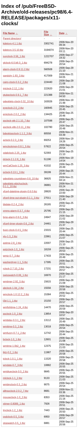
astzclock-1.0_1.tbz (13, 249)
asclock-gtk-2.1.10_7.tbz (16, 120)
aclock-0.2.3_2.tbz (13, 140)
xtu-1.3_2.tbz (10, 236)
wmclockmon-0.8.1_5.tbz (16, 146)
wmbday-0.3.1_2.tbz (14, 320)
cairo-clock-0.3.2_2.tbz (15, 82)
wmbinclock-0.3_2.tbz (15, 384)
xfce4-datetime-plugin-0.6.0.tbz (20, 191)
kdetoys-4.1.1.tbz (12, 43)
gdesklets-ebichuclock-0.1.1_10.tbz (15, 185)
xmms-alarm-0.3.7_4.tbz (16, 210)
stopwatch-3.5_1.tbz (14, 423)
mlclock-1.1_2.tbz (12, 378)
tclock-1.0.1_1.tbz (12, 358)
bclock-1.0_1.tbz (12, 339)
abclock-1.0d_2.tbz (13, 288)
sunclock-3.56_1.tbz (14, 56)
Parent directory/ (12, 38)
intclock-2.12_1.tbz (13, 88)
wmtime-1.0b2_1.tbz (14, 346)
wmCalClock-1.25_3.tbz (16, 165)
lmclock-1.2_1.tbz (12, 410)
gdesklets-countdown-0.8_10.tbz (21, 178)
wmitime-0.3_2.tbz (13, 326)
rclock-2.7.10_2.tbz (13, 268)
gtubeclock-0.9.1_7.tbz (15, 95)
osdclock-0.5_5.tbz (13, 416)
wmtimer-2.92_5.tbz (14, 281)
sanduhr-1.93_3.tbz (13, 75)
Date (61, 33)
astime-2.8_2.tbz (12, 243)
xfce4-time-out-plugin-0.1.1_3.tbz (21, 198)
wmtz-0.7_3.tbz (11, 255)
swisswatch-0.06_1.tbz (15, 275)
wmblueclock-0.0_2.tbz (15, 371)
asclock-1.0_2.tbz (12, 313)
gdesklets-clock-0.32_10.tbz (18, 101)
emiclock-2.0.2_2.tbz (14, 114)
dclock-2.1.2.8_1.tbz (14, 159)
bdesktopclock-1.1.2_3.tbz (17, 133)
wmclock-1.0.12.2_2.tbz (16, 294)
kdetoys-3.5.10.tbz (13, 50)
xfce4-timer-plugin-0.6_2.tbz (18, 223)
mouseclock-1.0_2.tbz (15, 397)
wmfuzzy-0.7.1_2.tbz (14, 333)
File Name (9, 33)
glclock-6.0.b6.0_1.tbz (15, 62)
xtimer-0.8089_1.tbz (14, 403)
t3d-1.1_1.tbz (10, 300)
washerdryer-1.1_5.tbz (15, 262)
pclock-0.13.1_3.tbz (14, 172)
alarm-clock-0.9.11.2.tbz (16, 69)
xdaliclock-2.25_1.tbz (14, 153)
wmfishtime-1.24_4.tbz (15, 307)
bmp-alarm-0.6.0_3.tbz (15, 217)
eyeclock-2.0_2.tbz (13, 108)
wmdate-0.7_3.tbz (13, 365)
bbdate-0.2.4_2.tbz (13, 204)
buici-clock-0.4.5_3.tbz (15, 230)
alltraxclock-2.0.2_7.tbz (15, 391)
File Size (46, 33)
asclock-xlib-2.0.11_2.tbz (16, 127)
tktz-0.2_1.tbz (10, 352)
